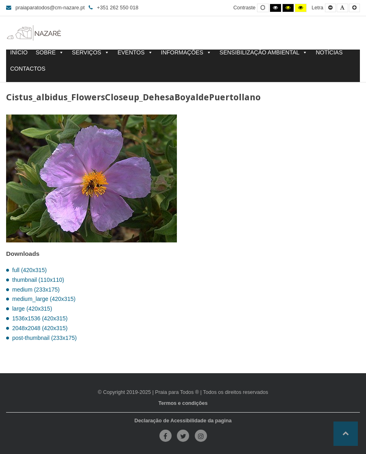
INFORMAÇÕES (186, 53)
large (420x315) (32, 308)
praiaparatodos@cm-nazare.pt (45, 8)
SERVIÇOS (90, 53)
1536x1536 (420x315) (40, 318)
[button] (345, 434)
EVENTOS (135, 53)
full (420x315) (29, 270)
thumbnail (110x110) (38, 280)
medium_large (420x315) (44, 299)
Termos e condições (183, 403)
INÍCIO (19, 53)
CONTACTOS (28, 69)
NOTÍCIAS (329, 53)
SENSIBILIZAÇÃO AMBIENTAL (264, 53)
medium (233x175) (36, 289)
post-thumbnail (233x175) (44, 338)
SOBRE (50, 53)
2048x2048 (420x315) (40, 328)
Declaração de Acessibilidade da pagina (183, 421)
